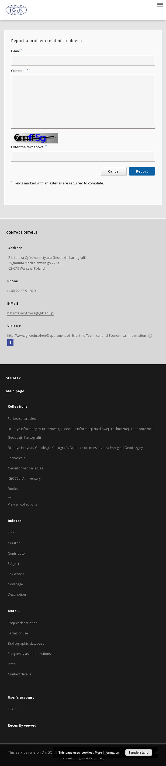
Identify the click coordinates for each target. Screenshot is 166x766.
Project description (22, 623)
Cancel (114, 171)
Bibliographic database (26, 643)
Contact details (19, 674)
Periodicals (16, 458)
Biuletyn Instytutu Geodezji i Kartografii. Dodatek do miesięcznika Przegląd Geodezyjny (75, 447)
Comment (19, 70)
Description (17, 594)
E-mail (16, 51)
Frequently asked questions (29, 653)
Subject (13, 563)
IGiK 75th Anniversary (24, 478)
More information (107, 752)
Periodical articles (22, 418)
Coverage (15, 584)
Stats (11, 664)
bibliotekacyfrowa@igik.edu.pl (30, 313)
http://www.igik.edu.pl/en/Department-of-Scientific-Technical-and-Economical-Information (79, 335)
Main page (15, 391)
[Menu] (160, 4)
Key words (16, 574)
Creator (14, 543)
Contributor (17, 553)
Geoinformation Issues (25, 468)
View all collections (22, 504)
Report (142, 171)
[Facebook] (10, 342)
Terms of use (18, 633)
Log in (12, 707)
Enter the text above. (29, 147)
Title (11, 533)
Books (13, 488)
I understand (138, 752)
